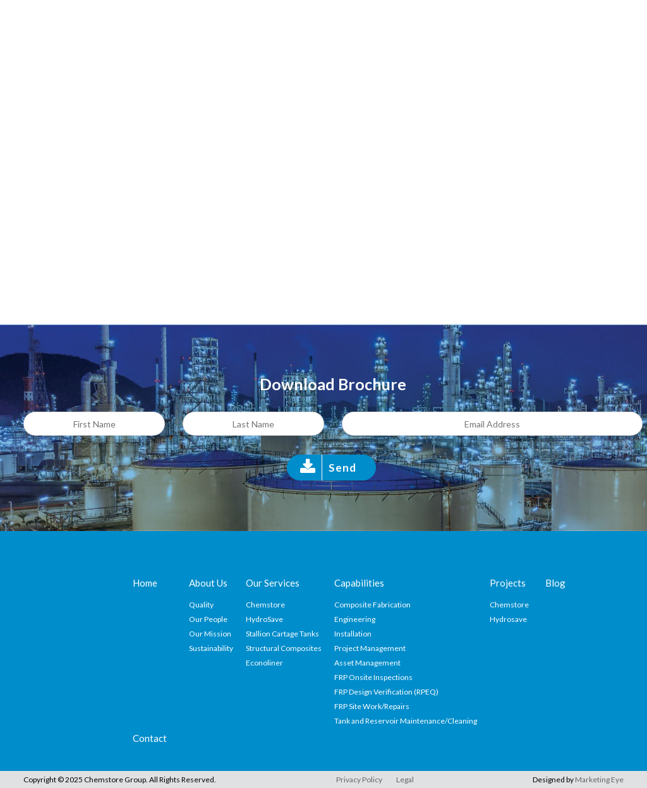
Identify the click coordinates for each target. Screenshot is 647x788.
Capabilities (359, 582)
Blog (555, 582)
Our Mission (210, 633)
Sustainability (211, 648)
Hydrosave (508, 619)
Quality (201, 604)
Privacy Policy (359, 779)
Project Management (370, 648)
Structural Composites (284, 648)
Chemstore (265, 604)
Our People (208, 619)
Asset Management (367, 662)
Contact (150, 738)
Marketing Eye (599, 779)
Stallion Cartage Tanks (282, 633)
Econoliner (264, 662)
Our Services (272, 582)
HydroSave (264, 619)
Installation (353, 633)
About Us (208, 582)
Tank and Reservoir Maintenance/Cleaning (405, 720)
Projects (508, 582)
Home (145, 582)
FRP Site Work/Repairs (371, 706)
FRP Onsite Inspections (373, 677)
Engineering (354, 619)
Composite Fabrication (372, 604)
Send (342, 467)
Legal (405, 779)
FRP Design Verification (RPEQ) (386, 691)
